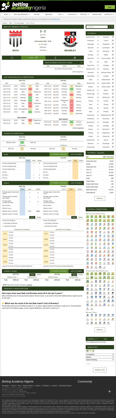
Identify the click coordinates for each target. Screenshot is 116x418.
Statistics (73, 14)
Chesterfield (64, 108)
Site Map (4, 389)
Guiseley (90, 55)
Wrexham (91, 143)
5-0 (98, 62)
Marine (106, 90)
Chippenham (37, 120)
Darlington (106, 122)
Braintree (106, 94)
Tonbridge (23, 100)
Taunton (106, 108)
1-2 (30, 100)
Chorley (106, 104)
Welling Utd (37, 92)
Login (110, 7)
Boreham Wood (106, 72)
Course (36, 14)
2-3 (72, 89)
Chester (106, 101)
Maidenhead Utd (64, 101)
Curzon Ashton (106, 58)
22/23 (16, 86)
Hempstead (23, 89)
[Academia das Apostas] (84, 392)
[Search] (111, 26)
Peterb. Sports (106, 87)
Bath (15, 50)
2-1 (98, 48)
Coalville (106, 76)
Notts (64, 97)
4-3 (98, 83)
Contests (109, 14)
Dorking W (64, 89)
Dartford (23, 86)
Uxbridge (106, 65)
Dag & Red (90, 65)
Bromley (70, 50)
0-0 (30, 86)
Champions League (108, 403)
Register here (27, 388)
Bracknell (106, 37)
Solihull (90, 136)
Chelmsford (37, 103)
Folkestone (90, 40)
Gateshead (78, 113)
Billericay (23, 97)
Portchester (106, 147)
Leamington (106, 48)
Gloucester (106, 118)
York (90, 62)
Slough (90, 108)
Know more (56, 19)
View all (99, 198)
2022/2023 (43, 47)
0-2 (72, 95)
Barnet (79, 105)
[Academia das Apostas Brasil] (88, 392)
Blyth (106, 62)
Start (7, 14)
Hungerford (106, 44)
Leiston (106, 40)
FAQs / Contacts (31, 393)
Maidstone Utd (90, 69)
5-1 (98, 65)
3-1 (98, 143)
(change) (103, 342)
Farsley (90, 101)
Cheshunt (37, 112)
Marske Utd (90, 90)
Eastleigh (106, 126)
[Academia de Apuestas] (97, 392)
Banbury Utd (90, 83)
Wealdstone (78, 86)
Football (49, 400)
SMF (21, 389)
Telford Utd (106, 136)
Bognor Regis (106, 83)
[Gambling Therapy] (24, 416)
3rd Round (43, 50)
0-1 (30, 103)
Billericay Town (11, 142)
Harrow (106, 140)
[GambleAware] (8, 416)
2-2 (30, 109)
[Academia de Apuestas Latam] (101, 392)
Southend (64, 122)
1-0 (30, 89)
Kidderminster (106, 79)
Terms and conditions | (9, 394)
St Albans (23, 95)
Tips (60, 14)
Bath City (33, 142)
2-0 (98, 69)
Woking (78, 95)
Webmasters (23, 391)
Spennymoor (90, 122)
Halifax (79, 92)
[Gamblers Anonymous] (27, 416)
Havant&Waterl (23, 109)
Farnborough (91, 94)
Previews (48, 14)
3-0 (30, 95)
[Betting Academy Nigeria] (80, 392)
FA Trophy (43, 44)
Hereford (78, 110)
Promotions (97, 14)
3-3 (72, 86)
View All (99, 330)
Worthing (37, 123)
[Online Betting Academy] (92, 392)
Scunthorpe (106, 143)
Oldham (90, 87)
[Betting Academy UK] (105, 392)
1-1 (30, 92)
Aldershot (91, 97)
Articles (85, 14)
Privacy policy (20, 394)
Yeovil (90, 51)
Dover (37, 106)
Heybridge (91, 44)
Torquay (90, 133)
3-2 (72, 108)
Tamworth (91, 48)
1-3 (30, 97)
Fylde (90, 79)
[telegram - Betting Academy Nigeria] (80, 387)
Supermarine (91, 140)
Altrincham (90, 58)
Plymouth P (106, 129)
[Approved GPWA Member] (17, 416)
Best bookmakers (22, 14)
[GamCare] (21, 416)
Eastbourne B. (90, 37)
